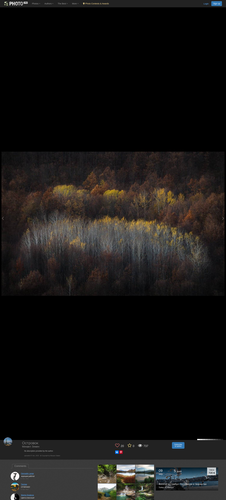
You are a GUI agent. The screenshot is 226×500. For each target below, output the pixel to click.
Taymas (24, 484)
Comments (20, 466)
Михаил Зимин (30, 447)
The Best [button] (63, 4)
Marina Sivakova (27, 495)
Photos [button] (36, 4)
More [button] (75, 4)
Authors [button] (49, 4)
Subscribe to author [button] (178, 445)
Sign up (216, 4)
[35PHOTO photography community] (16, 3)
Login (206, 4)
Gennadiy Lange (27, 474)
